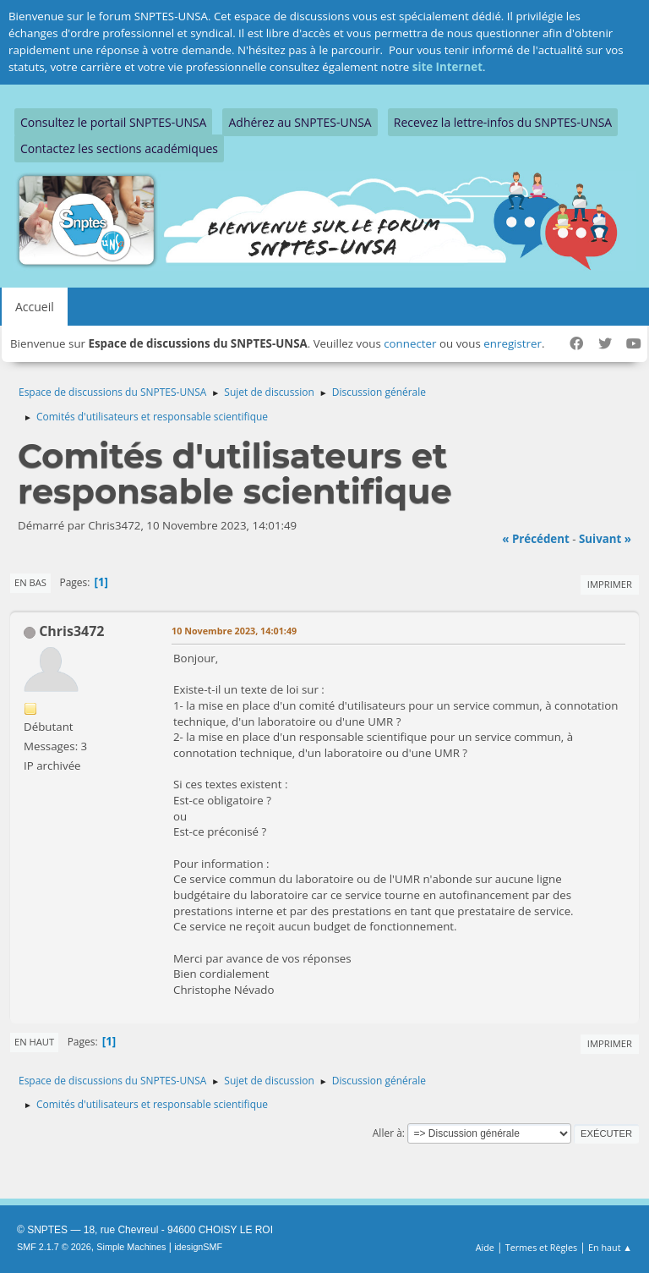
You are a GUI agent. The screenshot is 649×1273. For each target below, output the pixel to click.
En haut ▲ (610, 1247)
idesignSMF (198, 1247)
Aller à (387, 1133)
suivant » (605, 538)
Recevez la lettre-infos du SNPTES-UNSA (503, 122)
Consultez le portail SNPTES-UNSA (113, 122)
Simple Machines (131, 1247)
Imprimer (609, 584)
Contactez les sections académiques (119, 148)
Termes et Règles (541, 1247)
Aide (485, 1247)
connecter (410, 343)
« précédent (536, 538)
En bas (30, 582)
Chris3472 (71, 631)
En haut (34, 1041)
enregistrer (512, 343)
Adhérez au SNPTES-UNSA (299, 122)
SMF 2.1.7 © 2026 (54, 1247)
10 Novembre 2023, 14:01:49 (234, 630)
